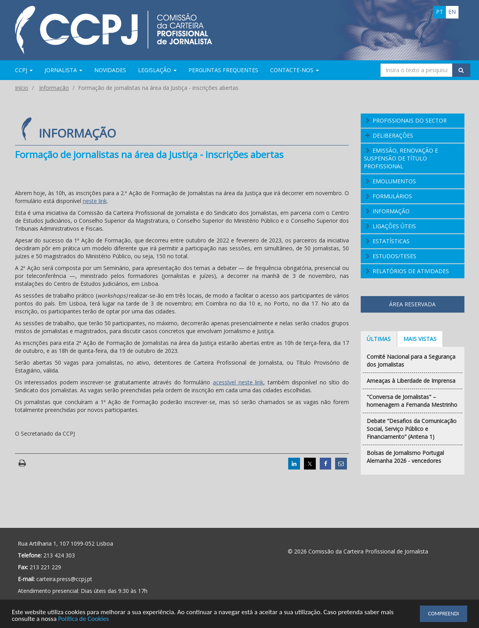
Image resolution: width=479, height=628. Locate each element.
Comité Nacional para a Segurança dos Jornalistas (411, 360)
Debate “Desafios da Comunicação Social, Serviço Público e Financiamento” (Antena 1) (412, 428)
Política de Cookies (83, 619)
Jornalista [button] (63, 70)
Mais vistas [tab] (419, 339)
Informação (54, 87)
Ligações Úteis (394, 226)
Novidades (110, 70)
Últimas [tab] (379, 339)
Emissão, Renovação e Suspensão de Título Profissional (401, 158)
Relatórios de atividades (411, 271)
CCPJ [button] (24, 70)
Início (21, 87)
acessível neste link (238, 382)
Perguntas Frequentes (223, 70)
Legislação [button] (157, 70)
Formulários (392, 196)
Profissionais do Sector (410, 120)
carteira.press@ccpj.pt (64, 579)
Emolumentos (394, 181)
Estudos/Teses (394, 256)
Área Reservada (412, 304)
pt (439, 11)
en (452, 11)
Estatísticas (391, 241)
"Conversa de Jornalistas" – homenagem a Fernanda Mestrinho (412, 400)
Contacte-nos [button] (294, 70)
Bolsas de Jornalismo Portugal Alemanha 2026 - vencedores (405, 456)
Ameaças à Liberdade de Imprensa (411, 380)
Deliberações (393, 135)
